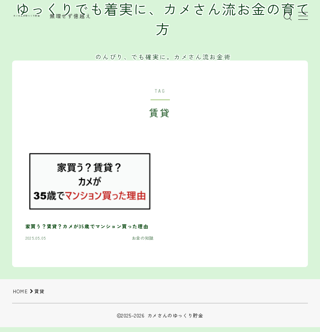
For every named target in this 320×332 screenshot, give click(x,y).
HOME (20, 291)
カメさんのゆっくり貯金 (26, 16)
